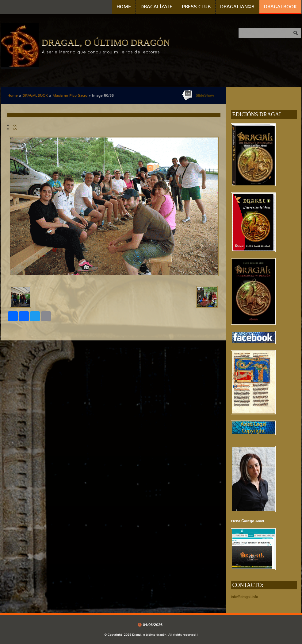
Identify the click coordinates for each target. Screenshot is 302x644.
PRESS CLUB (196, 7)
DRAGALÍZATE (156, 7)
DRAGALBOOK (280, 7)
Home (124, 7)
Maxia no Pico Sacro (69, 95)
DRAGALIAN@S (237, 7)
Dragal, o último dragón (106, 42)
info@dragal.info (244, 596)
